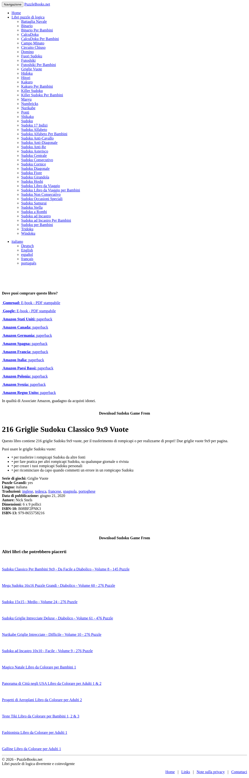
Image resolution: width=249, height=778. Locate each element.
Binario (27, 26)
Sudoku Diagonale (35, 168)
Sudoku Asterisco (34, 151)
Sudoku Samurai (34, 203)
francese (54, 491)
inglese (27, 491)
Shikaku (27, 117)
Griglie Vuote (31, 69)
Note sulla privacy (211, 772)
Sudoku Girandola (35, 177)
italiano (17, 241)
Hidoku (27, 73)
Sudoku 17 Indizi (34, 125)
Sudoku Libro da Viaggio (40, 186)
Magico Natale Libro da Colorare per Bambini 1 (39, 667)
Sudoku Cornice (33, 164)
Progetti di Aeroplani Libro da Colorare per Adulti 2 (42, 700)
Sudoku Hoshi (32, 181)
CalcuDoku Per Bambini (40, 39)
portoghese (87, 491)
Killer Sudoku (32, 91)
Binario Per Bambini (37, 30)
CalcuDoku (30, 34)
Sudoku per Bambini (37, 225)
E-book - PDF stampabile (31, 303)
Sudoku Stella (32, 207)
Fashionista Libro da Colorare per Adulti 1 (34, 732)
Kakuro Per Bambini (37, 86)
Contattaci (239, 772)
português (28, 263)
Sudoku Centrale (34, 155)
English (27, 250)
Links (185, 772)
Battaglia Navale (34, 21)
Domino (27, 52)
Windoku (28, 233)
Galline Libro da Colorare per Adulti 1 (31, 749)
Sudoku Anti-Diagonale (39, 143)
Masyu (26, 99)
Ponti (25, 112)
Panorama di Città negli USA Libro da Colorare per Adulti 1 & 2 (51, 683)
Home (16, 13)
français (27, 259)
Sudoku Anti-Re (33, 147)
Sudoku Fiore (31, 173)
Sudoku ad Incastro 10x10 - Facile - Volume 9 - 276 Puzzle (47, 651)
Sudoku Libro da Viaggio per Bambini (50, 190)
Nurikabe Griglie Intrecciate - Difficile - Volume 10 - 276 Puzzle (51, 634)
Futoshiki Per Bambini (38, 65)
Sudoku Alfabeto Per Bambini (44, 134)
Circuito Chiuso (33, 47)
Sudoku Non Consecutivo (41, 194)
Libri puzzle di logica (28, 17)
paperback (27, 319)
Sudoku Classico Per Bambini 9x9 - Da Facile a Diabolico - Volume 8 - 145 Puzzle (65, 569)
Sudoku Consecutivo (37, 160)
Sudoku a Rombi (34, 212)
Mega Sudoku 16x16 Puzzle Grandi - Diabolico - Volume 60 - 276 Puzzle (58, 585)
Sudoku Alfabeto (34, 130)
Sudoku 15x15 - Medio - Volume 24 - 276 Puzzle (40, 602)
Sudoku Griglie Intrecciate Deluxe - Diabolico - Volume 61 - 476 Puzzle (57, 618)
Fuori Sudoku (31, 56)
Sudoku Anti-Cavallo (37, 138)
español (27, 254)
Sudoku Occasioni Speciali (41, 199)
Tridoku (27, 229)
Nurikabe (28, 108)
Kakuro (27, 82)
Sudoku (27, 121)
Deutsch (27, 246)
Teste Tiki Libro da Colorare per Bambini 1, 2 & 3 (40, 716)
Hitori (25, 78)
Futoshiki (28, 60)
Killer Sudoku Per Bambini (42, 95)
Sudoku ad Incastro (36, 216)
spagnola (70, 491)
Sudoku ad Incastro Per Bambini (46, 220)
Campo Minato (32, 43)
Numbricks (29, 104)
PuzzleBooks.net (37, 4)
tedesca (40, 491)
